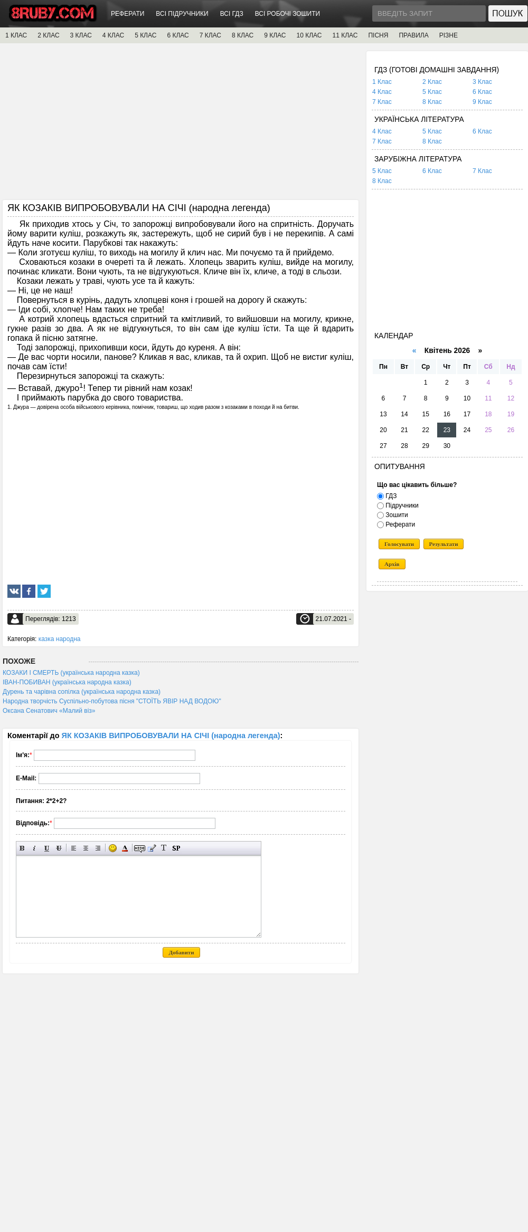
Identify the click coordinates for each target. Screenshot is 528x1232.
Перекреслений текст (59, 848)
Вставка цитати (152, 848)
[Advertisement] (180, 125)
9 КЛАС (275, 35)
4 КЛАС (113, 35)
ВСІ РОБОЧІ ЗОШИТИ (287, 13)
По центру (86, 848)
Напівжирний (22, 848)
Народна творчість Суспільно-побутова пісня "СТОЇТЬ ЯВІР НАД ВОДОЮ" (112, 701)
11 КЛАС (344, 35)
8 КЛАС (242, 35)
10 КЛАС (309, 35)
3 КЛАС (81, 35)
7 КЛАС (210, 35)
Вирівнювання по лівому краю (74, 848)
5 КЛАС (145, 35)
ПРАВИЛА (413, 35)
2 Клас (432, 81)
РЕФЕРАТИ (127, 13)
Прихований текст (140, 848)
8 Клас (432, 102)
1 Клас (382, 81)
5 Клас (432, 91)
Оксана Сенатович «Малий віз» (49, 710)
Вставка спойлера (176, 848)
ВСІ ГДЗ (231, 13)
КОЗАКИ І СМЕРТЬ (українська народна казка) (71, 672)
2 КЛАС (48, 35)
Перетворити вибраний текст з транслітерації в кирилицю (164, 848)
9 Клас (482, 102)
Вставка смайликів (113, 848)
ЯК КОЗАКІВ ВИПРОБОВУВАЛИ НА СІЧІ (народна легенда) (171, 735)
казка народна (60, 639)
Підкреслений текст (47, 848)
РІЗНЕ (448, 35)
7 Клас (382, 102)
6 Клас (482, 91)
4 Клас (382, 91)
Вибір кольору (125, 848)
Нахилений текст (35, 848)
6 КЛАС (177, 35)
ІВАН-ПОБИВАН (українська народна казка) (67, 682)
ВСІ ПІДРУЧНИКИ (182, 13)
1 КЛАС (16, 35)
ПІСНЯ (378, 35)
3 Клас (482, 81)
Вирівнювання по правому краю (98, 848)
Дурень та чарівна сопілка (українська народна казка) (82, 691)
